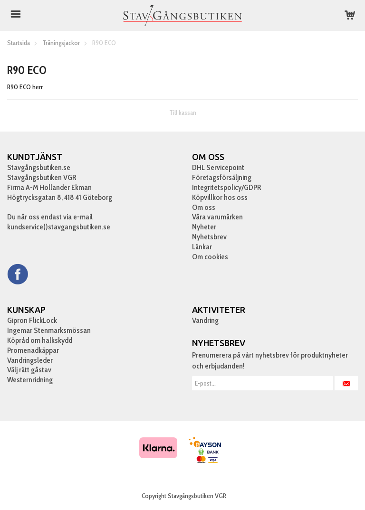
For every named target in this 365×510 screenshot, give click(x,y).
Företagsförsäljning (221, 177)
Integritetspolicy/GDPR (226, 187)
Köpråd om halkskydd (39, 340)
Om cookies (210, 256)
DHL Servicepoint (218, 167)
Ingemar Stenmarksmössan (49, 330)
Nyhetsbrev (209, 236)
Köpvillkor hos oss (220, 197)
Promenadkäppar (33, 350)
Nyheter (204, 226)
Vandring (205, 320)
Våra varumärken (217, 216)
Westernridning (30, 379)
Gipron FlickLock (32, 320)
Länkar (202, 246)
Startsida (18, 42)
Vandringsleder (30, 360)
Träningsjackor (61, 42)
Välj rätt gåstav (29, 369)
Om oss (203, 207)
